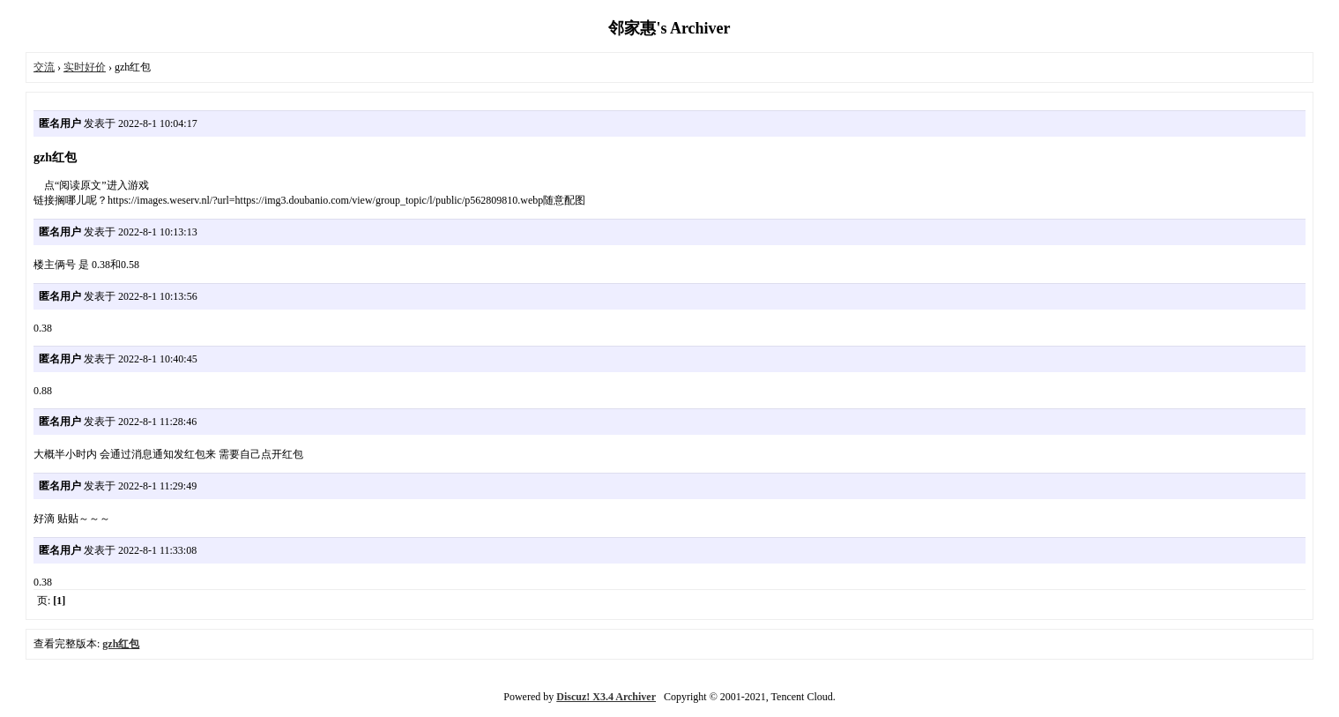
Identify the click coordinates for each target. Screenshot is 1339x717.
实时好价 (84, 67)
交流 (44, 67)
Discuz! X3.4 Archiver (606, 697)
